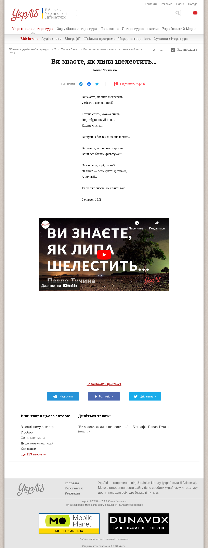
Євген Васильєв (117, 501)
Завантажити (185, 49)
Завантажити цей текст (104, 384)
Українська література (32, 30)
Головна (72, 483)
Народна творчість (134, 38)
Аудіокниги (51, 38)
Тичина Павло (69, 49)
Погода (192, 4)
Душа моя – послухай (37, 443)
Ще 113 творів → (33, 454)
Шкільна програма (99, 38)
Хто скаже (28, 449)
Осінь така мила (33, 438)
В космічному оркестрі (37, 427)
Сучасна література (171, 38)
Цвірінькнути (145, 396)
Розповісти (104, 396)
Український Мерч (179, 28)
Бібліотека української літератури (29, 49)
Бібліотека (29, 38)
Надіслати (63, 396)
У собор (27, 432)
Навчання (110, 28)
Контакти (151, 4)
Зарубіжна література (77, 28)
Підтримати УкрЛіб (129, 84)
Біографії (73, 38)
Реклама (166, 4)
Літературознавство (140, 28)
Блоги (180, 4)
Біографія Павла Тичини (151, 427)
